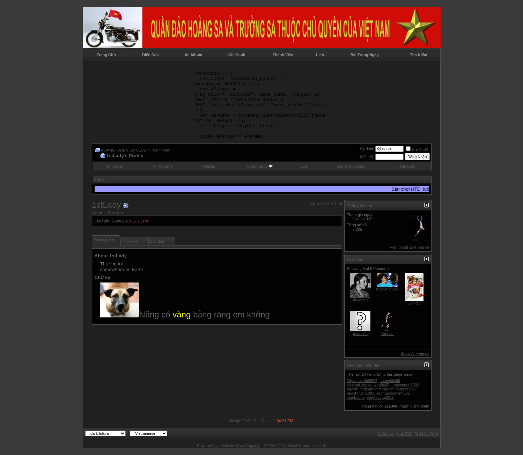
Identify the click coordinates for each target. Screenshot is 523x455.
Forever (387, 333)
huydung (360, 300)
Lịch (320, 55)
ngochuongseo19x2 (400, 389)
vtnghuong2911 (380, 397)
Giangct (414, 303)
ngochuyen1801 (360, 393)
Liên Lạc (386, 434)
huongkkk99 (390, 381)
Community (260, 166)
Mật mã (366, 157)
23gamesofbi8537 (362, 381)
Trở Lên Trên (426, 434)
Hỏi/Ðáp (208, 166)
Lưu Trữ (404, 434)
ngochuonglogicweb (364, 389)
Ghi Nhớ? (417, 149)
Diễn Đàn (150, 55)
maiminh (360, 333)
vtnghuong (356, 397)
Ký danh (367, 149)
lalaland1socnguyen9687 (368, 385)
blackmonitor (387, 289)
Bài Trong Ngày (365, 55)
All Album (193, 55)
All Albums (162, 166)
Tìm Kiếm (418, 55)
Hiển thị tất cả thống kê (409, 247)
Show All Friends (415, 353)
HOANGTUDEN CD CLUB (123, 150)
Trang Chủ (106, 55)
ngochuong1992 (405, 385)
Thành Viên (283, 55)
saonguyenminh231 (393, 393)
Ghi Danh (236, 55)
